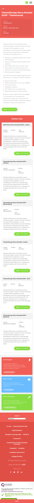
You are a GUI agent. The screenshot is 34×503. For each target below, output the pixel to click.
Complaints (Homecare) (17, 452)
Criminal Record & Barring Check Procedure (17, 443)
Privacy (9, 426)
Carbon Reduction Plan (20, 426)
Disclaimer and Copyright (13, 434)
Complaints (13, 448)
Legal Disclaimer (17, 430)
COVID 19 (26, 434)
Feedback (21, 448)
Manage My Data (17, 456)
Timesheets (17, 438)
